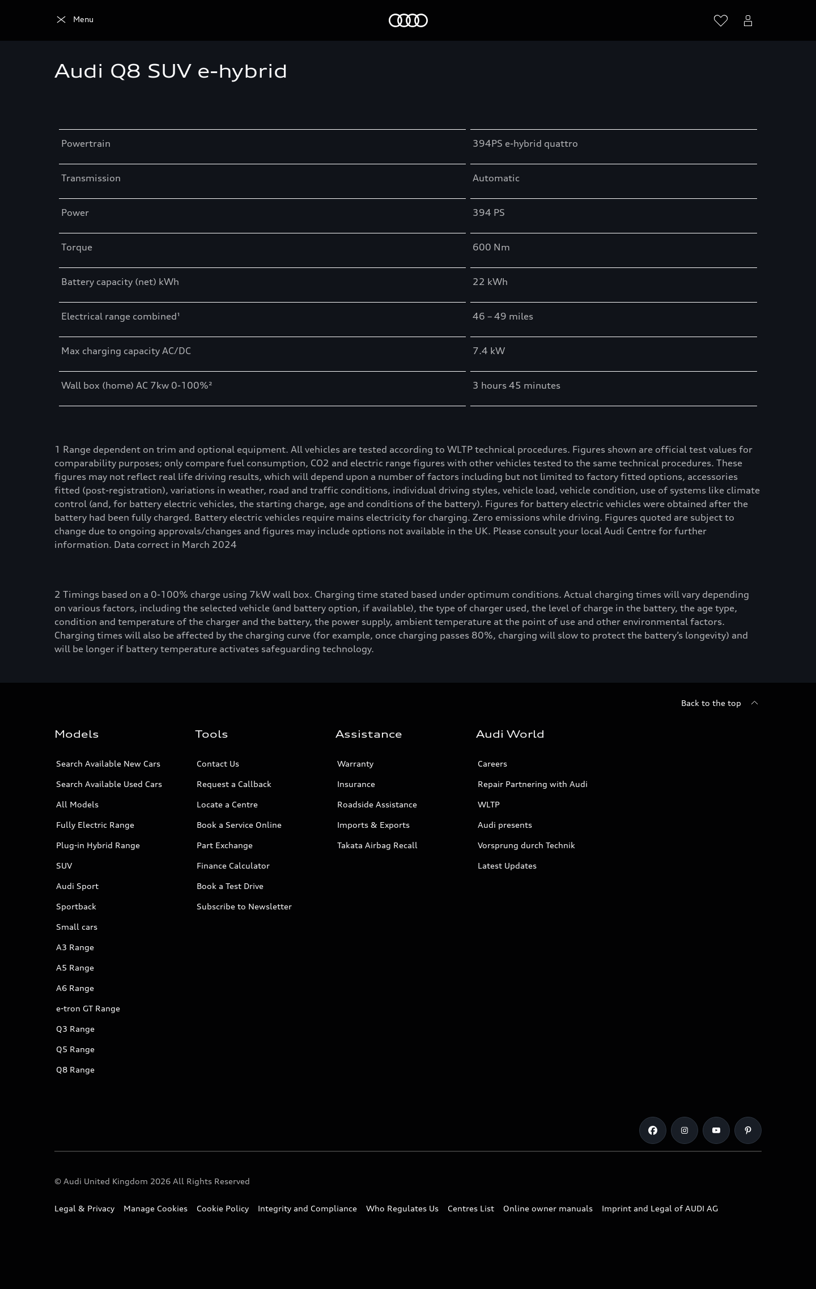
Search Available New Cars (108, 763)
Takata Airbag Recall (377, 845)
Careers (492, 763)
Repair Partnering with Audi (533, 784)
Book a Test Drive (230, 886)
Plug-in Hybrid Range (98, 845)
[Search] (693, 20)
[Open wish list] (720, 20)
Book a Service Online (239, 824)
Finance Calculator (233, 865)
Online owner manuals (548, 1208)
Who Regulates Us (402, 1208)
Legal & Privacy (84, 1208)
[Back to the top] (721, 703)
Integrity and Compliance (307, 1208)
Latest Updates (507, 865)
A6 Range (75, 988)
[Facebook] (652, 1130)
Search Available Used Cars (109, 784)
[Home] (74, 20)
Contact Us (218, 763)
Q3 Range (75, 1028)
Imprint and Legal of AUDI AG (660, 1208)
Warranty (355, 763)
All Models (77, 804)
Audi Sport (77, 886)
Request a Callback (234, 784)
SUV (64, 865)
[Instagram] (684, 1130)
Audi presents (505, 824)
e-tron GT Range (88, 1008)
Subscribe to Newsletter (244, 906)
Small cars (76, 926)
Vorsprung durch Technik (526, 845)
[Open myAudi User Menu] (748, 20)
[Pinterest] (748, 1130)
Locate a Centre (227, 804)
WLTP (489, 804)
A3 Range (75, 947)
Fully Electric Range (95, 824)
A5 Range (75, 967)
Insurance (356, 784)
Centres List (471, 1208)
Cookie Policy (223, 1208)
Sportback (76, 906)
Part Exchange (225, 845)
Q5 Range (75, 1049)
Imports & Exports (373, 824)
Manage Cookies (156, 1208)
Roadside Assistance (377, 804)
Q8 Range (75, 1069)
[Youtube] (716, 1130)
